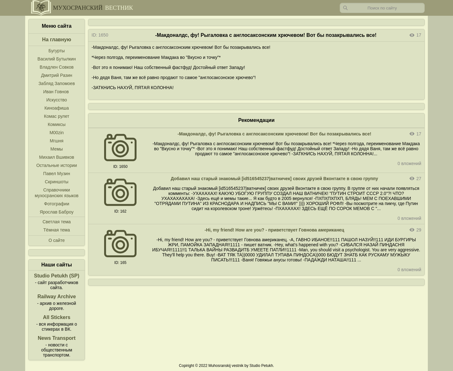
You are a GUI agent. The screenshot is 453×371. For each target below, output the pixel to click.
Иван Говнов (56, 91)
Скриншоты (57, 181)
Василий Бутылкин (56, 58)
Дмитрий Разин (56, 75)
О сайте (56, 240)
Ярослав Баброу (56, 211)
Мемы (56, 148)
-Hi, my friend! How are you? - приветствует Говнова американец (274, 229)
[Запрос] (382, 8)
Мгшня (56, 140)
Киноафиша (56, 108)
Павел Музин (56, 173)
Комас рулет (56, 116)
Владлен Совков (57, 67)
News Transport (57, 338)
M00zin (56, 132)
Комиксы (57, 124)
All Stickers (56, 317)
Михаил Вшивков (56, 157)
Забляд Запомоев (56, 83)
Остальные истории (56, 165)
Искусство (56, 99)
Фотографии (56, 203)
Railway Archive (56, 296)
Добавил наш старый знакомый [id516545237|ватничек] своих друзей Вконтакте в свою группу (274, 178)
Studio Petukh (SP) (56, 275)
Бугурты (56, 50)
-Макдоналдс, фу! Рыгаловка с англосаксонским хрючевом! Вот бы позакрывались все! (274, 133)
